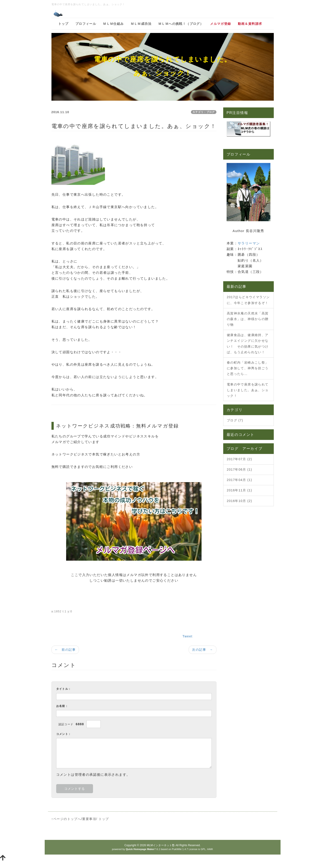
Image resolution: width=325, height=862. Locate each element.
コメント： (63, 734)
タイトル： (63, 688)
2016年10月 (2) (239, 501)
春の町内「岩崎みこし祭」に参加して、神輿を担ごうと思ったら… (248, 368)
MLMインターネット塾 (161, 845)
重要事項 (89, 819)
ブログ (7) (235, 420)
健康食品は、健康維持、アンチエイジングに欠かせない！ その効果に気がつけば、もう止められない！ (248, 343)
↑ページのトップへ (66, 819)
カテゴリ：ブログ (204, 112)
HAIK (210, 849)
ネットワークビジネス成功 (88, 425)
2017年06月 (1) (239, 469)
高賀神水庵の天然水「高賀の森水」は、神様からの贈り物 (248, 318)
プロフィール (239, 154)
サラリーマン (249, 243)
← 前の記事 (65, 649)
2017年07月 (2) (239, 459)
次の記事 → (202, 649)
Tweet (187, 636)
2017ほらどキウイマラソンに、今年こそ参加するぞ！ (248, 299)
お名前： (62, 706)
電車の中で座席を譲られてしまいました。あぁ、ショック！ (248, 390)
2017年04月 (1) (239, 480)
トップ (104, 819)
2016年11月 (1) (239, 490)
